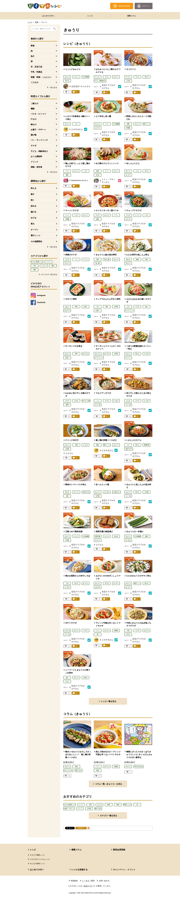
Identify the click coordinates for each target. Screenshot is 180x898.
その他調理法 (36, 241)
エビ (76, 124)
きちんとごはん (68, 770)
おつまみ (106, 492)
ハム (76, 259)
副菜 (128, 124)
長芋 (146, 259)
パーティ (48, 261)
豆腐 (76, 445)
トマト (107, 124)
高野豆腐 (97, 536)
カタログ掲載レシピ (37, 855)
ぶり (128, 445)
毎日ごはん (78, 770)
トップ (30, 22)
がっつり (76, 492)
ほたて (67, 306)
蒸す (33, 194)
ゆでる (33, 218)
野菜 (36, 22)
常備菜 (128, 128)
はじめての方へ (48, 16)
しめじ (67, 681)
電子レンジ (35, 235)
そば (67, 583)
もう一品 (97, 404)
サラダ (33, 146)
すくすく (97, 77)
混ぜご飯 (106, 259)
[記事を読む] (68, 762)
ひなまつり (67, 310)
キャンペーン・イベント (124, 870)
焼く (33, 200)
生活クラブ (89, 886)
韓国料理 (146, 445)
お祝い (85, 306)
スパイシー (128, 357)
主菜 (67, 496)
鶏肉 (67, 175)
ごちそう (43, 265)
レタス (85, 171)
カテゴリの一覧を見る (49, 274)
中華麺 (67, 219)
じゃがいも (67, 630)
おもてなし (85, 353)
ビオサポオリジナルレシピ (40, 859)
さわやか (97, 587)
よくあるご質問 (88, 881)
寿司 (97, 259)
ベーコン (137, 215)
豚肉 (53, 265)
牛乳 (34, 265)
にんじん (76, 536)
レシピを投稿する (79, 870)
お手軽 (116, 306)
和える (33, 188)
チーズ (85, 259)
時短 (34, 269)
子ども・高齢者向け (100, 80)
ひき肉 (128, 80)
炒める (33, 206)
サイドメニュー (129, 310)
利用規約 (74, 881)
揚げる (33, 212)
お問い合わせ (104, 881)
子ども (107, 77)
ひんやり (97, 128)
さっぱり (146, 353)
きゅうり (67, 77)
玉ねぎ (97, 175)
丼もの (146, 77)
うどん (137, 171)
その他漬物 (85, 77)
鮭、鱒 (97, 263)
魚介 (146, 306)
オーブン (34, 230)
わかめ (76, 400)
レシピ (90, 16)
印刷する (81, 828)
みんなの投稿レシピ (37, 261)
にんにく (76, 77)
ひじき (128, 400)
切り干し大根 (86, 400)
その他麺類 (116, 124)
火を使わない (116, 492)
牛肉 (128, 630)
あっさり (128, 175)
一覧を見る (53, 87)
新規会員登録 (119, 850)
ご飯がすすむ (128, 449)
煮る (33, 224)
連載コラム (131, 16)
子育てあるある (138, 766)
